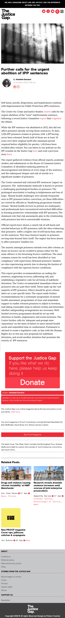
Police (4, 590)
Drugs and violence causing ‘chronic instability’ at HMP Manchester (15, 485)
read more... (16, 412)
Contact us (6, 556)
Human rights (6, 587)
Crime (3, 580)
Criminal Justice (43, 499)
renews (47, 111)
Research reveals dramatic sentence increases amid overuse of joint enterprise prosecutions (48, 486)
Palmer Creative (53, 616)
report (43, 118)
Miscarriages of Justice (47, 502)
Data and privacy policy (11, 563)
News (3, 496)
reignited (56, 118)
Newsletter (5, 600)
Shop (3, 567)
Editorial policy (7, 560)
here (35, 150)
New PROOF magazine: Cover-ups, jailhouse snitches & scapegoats (13, 532)
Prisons (12, 496)
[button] (57, 11)
